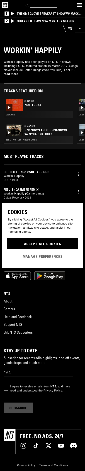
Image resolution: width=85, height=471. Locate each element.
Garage (10, 114)
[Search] (27, 5)
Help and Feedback (18, 316)
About (8, 301)
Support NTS (13, 324)
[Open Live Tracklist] (69, 28)
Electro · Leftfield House (21, 139)
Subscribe (18, 407)
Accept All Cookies (42, 243)
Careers (9, 309)
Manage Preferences (43, 256)
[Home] (5, 5)
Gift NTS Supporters (18, 332)
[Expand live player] (80, 28)
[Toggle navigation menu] (79, 5)
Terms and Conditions (53, 465)
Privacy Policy (53, 390)
